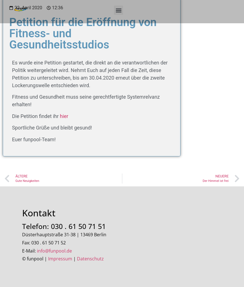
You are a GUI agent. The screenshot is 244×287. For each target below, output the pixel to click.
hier (64, 116)
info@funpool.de (54, 251)
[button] (118, 10)
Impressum (60, 259)
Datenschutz (90, 259)
